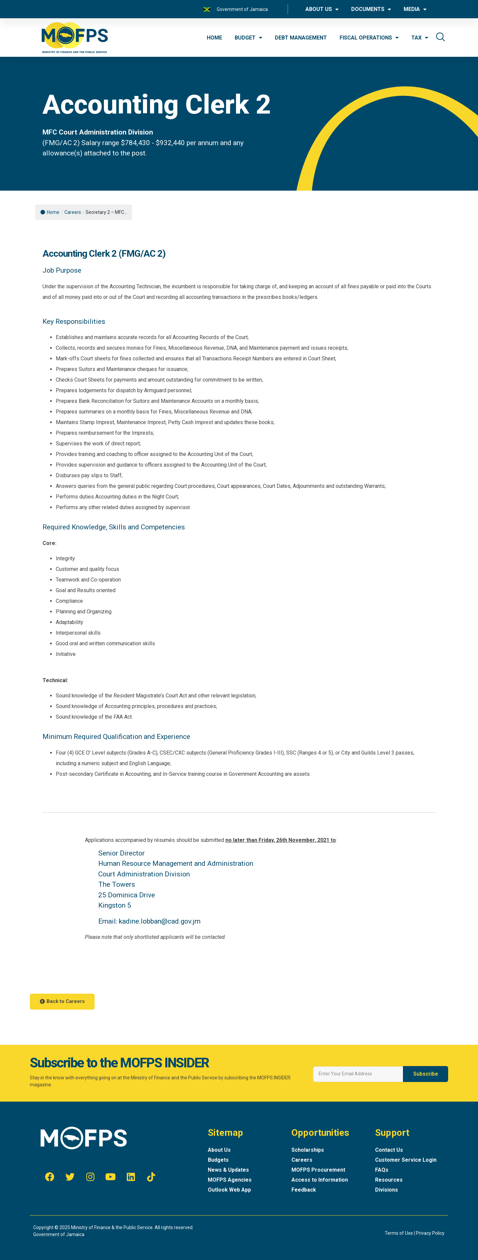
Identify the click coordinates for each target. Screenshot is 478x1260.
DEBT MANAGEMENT (301, 38)
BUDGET (248, 38)
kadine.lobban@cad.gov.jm (159, 921)
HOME (214, 38)
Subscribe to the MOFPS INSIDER (119, 1063)
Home (49, 212)
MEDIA (415, 9)
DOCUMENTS (371, 9)
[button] (62, 1002)
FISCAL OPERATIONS (369, 38)
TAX (419, 38)
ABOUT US (322, 9)
